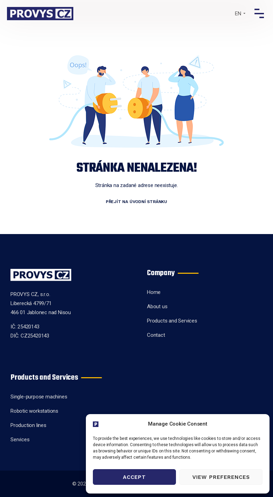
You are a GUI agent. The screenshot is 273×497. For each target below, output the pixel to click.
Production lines (28, 425)
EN (238, 13)
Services (19, 439)
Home (154, 292)
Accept (134, 477)
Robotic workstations (34, 411)
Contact (156, 335)
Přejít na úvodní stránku (136, 201)
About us (157, 306)
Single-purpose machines (38, 397)
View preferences (221, 477)
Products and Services (172, 321)
